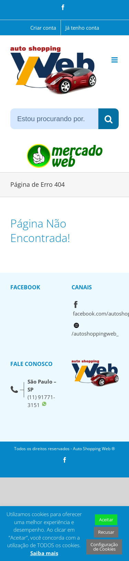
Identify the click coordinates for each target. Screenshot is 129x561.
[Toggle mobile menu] (115, 60)
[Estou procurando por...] (54, 118)
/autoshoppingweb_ (95, 333)
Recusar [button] (106, 532)
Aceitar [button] (106, 519)
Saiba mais (44, 553)
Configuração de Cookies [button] (104, 546)
